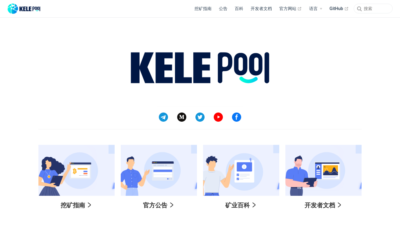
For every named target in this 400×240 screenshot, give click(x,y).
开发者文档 (261, 8)
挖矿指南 (203, 8)
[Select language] (315, 8)
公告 (223, 8)
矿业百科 (240, 205)
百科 (239, 8)
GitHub (339, 8)
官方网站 (290, 8)
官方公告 (158, 205)
